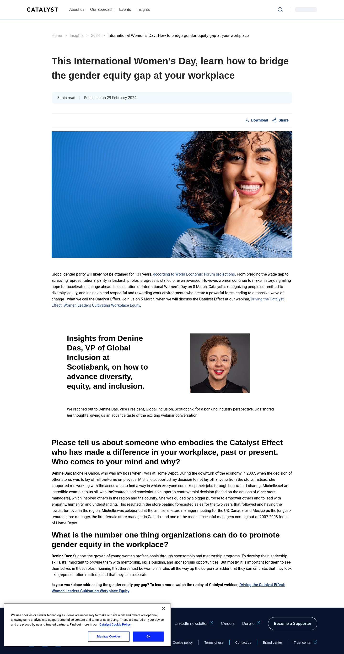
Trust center (305, 642)
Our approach (101, 9)
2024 (95, 35)
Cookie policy (183, 642)
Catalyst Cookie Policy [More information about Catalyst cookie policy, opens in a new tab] (115, 624)
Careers (228, 623)
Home (57, 35)
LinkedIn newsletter (194, 623)
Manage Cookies (109, 636)
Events (125, 9)
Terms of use (214, 642)
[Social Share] (280, 120)
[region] (87, 624)
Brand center (272, 642)
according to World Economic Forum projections (194, 274)
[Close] (163, 608)
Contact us (243, 642)
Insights (143, 9)
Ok (148, 636)
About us (76, 9)
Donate (251, 623)
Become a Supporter (292, 623)
